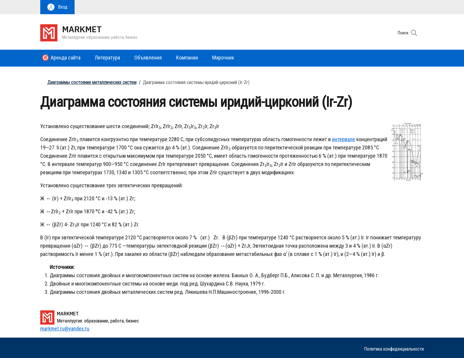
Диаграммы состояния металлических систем (91, 82)
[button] (57, 7)
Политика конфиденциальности (394, 349)
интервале (343, 139)
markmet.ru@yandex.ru (64, 328)
